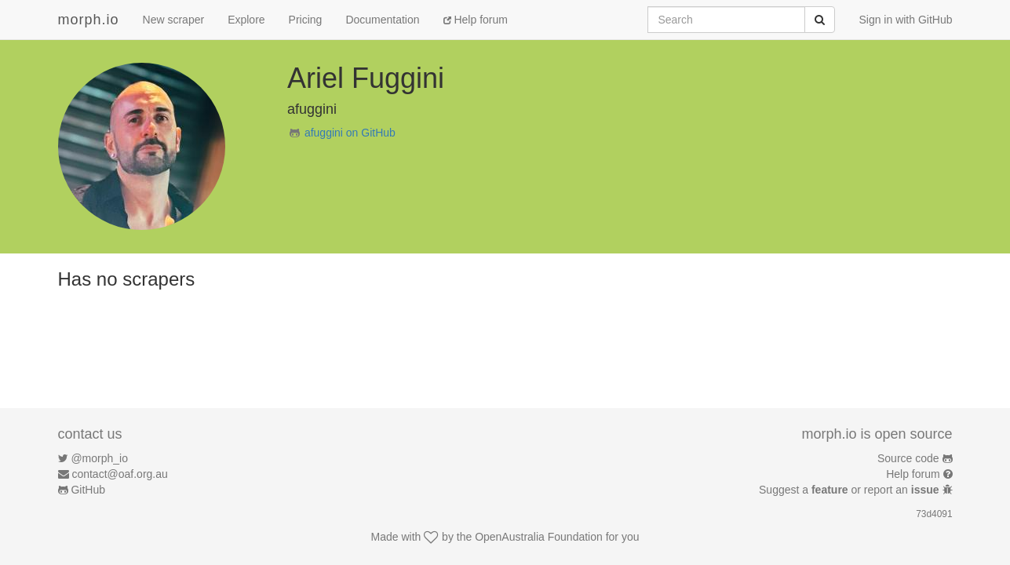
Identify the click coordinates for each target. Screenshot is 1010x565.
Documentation (382, 19)
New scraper (174, 19)
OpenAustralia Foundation (539, 536)
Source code (908, 458)
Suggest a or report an (850, 489)
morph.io (88, 19)
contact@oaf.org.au (119, 474)
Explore (246, 19)
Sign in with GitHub (905, 19)
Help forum (475, 19)
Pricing (306, 19)
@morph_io (99, 458)
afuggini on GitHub (350, 132)
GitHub (88, 489)
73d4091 (934, 513)
